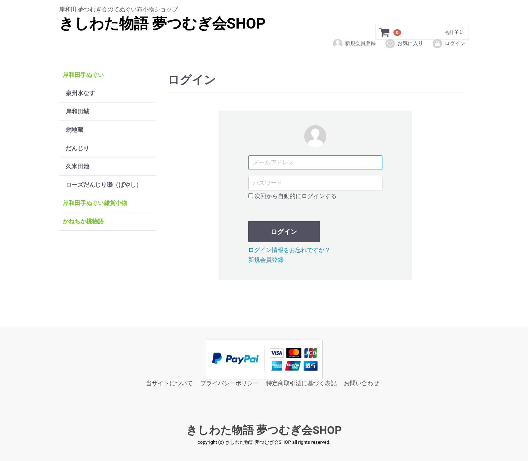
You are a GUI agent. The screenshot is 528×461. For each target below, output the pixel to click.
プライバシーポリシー (229, 383)
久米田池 (77, 166)
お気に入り (404, 43)
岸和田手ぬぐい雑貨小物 (95, 203)
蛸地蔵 (74, 129)
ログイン (448, 43)
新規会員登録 (354, 43)
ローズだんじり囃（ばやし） (104, 184)
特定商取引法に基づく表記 (301, 383)
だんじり (77, 148)
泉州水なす (80, 93)
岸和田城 (77, 111)
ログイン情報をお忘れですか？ (289, 249)
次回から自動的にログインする (292, 196)
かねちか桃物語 (83, 221)
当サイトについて (169, 383)
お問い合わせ (361, 383)
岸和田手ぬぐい (83, 74)
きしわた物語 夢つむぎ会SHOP (162, 23)
